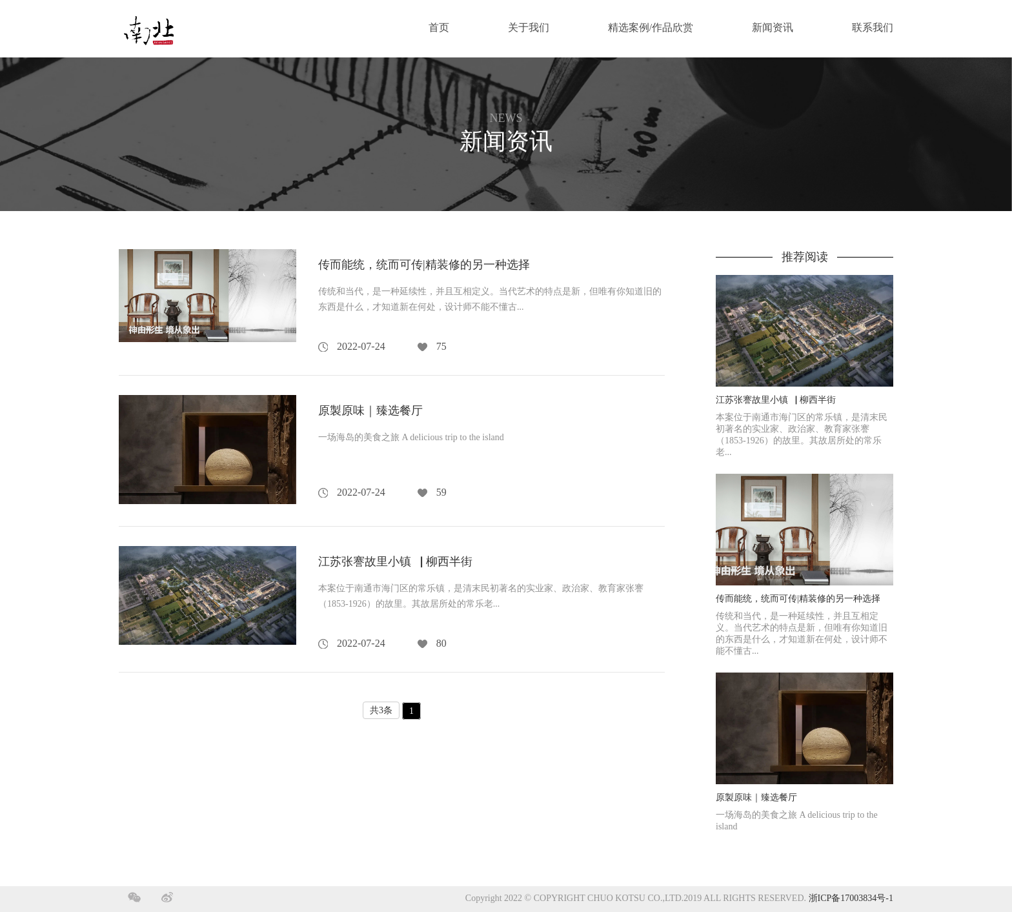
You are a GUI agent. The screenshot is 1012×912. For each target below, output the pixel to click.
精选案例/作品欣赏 (650, 28)
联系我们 (872, 28)
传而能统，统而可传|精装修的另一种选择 (424, 264)
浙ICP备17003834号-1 (851, 899)
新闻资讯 (772, 28)
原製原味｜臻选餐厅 (370, 410)
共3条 (381, 710)
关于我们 (528, 28)
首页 (439, 28)
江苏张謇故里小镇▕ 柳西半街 (395, 561)
